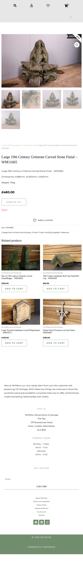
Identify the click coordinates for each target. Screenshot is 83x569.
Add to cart (15, 292)
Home (4, 148)
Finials (34, 148)
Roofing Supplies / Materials (19, 148)
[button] (70, 17)
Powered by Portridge (41, 562)
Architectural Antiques (21, 235)
